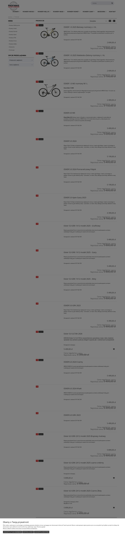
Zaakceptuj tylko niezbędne (12, 532)
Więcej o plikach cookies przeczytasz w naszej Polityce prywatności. (20, 528)
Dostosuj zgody (28, 532)
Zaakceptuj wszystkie (42, 532)
